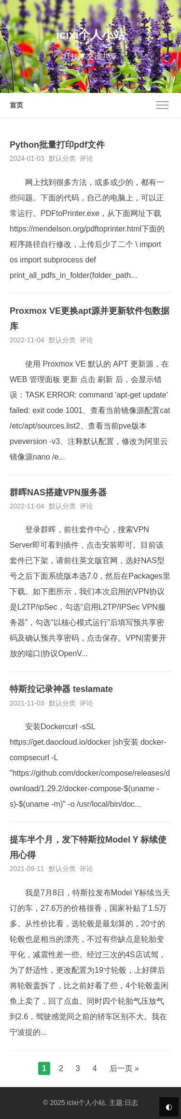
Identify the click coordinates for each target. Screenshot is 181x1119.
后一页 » (124, 1068)
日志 (131, 1102)
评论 (86, 158)
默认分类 (62, 158)
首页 (16, 105)
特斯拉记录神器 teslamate (61, 689)
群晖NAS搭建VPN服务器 (58, 492)
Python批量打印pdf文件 (57, 145)
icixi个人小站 (90, 34)
